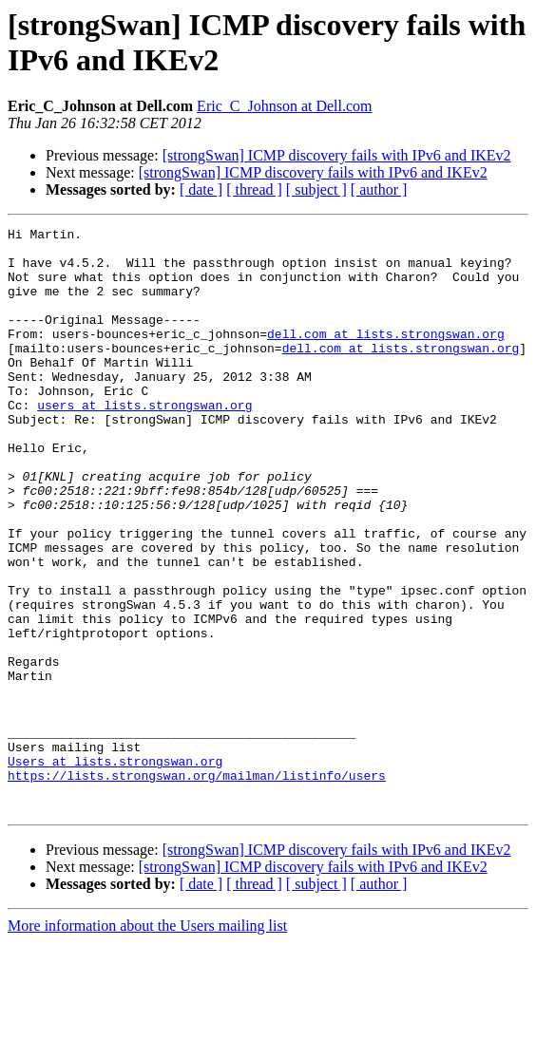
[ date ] (201, 189)
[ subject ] (316, 189)
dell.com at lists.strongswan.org (386, 356)
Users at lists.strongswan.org (115, 869)
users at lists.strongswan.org (144, 441)
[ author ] (379, 189)
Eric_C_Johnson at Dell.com (284, 106)
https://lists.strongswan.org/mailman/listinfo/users (197, 886)
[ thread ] (254, 189)
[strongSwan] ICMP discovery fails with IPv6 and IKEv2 (337, 155)
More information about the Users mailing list (147, 1042)
